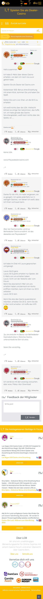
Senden (32, 417)
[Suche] (38, 30)
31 (39, 437)
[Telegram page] (15, 564)
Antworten (35, 131)
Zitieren (20, 132)
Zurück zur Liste (13, 23)
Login (19, 42)
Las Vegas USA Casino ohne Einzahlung (16, 457)
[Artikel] (21, 3)
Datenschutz (25, 587)
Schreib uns (27, 554)
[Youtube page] (28, 564)
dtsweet (14, 368)
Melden (8, 132)
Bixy (11, 471)
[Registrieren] (30, 3)
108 (39, 505)
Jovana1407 (14, 504)
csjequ (13, 52)
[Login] (34, 3)
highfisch (14, 216)
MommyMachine (17, 139)
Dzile (12, 437)
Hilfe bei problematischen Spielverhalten (16, 590)
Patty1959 (14, 248)
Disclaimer (16, 587)
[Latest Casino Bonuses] (5, 3)
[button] (38, 457)
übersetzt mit (32, 64)
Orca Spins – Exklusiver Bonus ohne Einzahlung (19, 490)
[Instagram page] (21, 564)
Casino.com (7, 127)
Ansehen (21, 463)
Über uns (14, 554)
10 (39, 472)
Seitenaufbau (35, 590)
